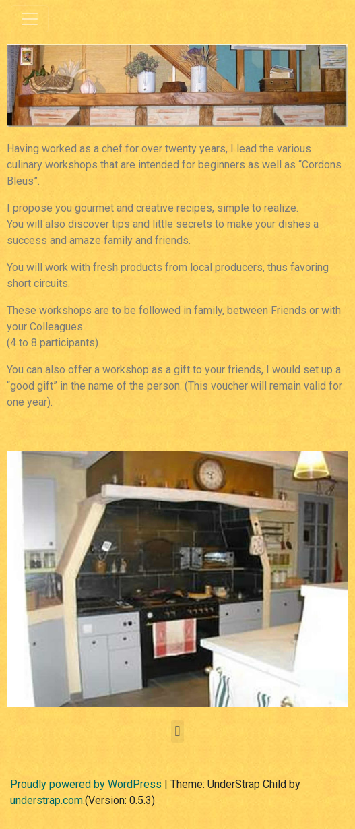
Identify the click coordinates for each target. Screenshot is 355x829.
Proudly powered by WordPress (86, 784)
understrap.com (46, 800)
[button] (177, 731)
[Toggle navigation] (30, 18)
